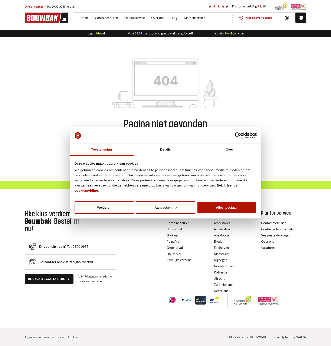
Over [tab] (229, 149)
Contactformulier (273, 223)
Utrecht (219, 278)
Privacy (61, 337)
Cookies (73, 337)
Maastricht (222, 254)
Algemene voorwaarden (40, 337)
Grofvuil (172, 235)
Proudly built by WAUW (290, 337)
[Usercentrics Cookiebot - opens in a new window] (238, 135)
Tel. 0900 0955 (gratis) (50, 6)
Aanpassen (166, 207)
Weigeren (104, 207)
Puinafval (173, 241)
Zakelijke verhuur (179, 260)
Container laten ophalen (278, 229)
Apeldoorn (221, 235)
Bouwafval (174, 229)
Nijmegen (220, 260)
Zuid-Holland (223, 284)
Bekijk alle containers (46, 279)
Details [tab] (165, 149)
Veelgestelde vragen (275, 235)
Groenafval (175, 247)
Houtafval (174, 254)
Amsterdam (222, 229)
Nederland (221, 291)
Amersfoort (222, 223)
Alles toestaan (227, 207)
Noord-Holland (224, 266)
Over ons (267, 241)
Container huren (178, 223)
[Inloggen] (286, 18)
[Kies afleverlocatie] (255, 18)
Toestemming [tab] (101, 149)
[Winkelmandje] (300, 18)
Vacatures (268, 247)
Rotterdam (221, 272)
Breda (218, 241)
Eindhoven (221, 247)
